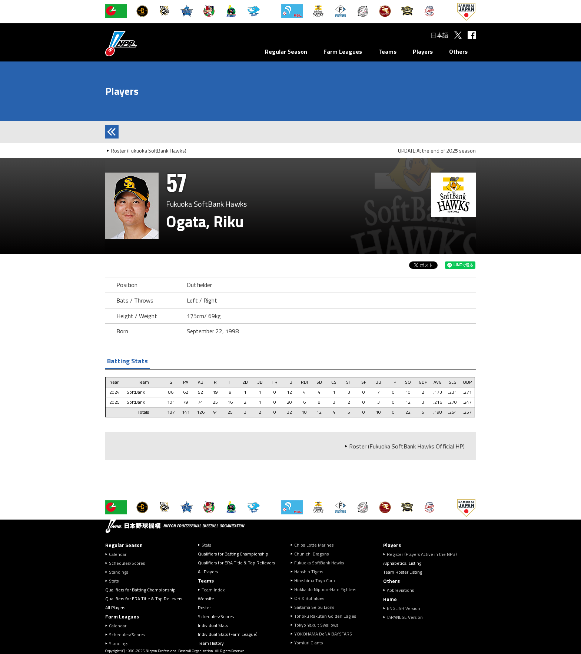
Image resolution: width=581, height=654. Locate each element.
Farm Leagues (342, 51)
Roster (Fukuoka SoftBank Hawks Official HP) (407, 446)
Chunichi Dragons (311, 553)
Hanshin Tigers (308, 571)
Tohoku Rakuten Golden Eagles (325, 616)
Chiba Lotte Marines (313, 544)
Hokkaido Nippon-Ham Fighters (325, 589)
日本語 (439, 35)
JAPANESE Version (405, 617)
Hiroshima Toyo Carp (314, 580)
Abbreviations (400, 590)
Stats (114, 580)
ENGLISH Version (403, 608)
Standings (118, 571)
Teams (387, 51)
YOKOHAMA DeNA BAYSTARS (323, 633)
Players (423, 51)
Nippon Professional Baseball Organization (139, 43)
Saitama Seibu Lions (314, 607)
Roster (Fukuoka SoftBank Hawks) (148, 150)
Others (458, 51)
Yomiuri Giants (308, 642)
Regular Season (286, 51)
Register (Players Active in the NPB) (424, 554)
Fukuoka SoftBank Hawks (319, 562)
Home (390, 599)
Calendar (117, 554)
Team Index (213, 589)
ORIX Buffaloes (309, 598)
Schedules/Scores (127, 563)
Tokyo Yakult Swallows (316, 624)
